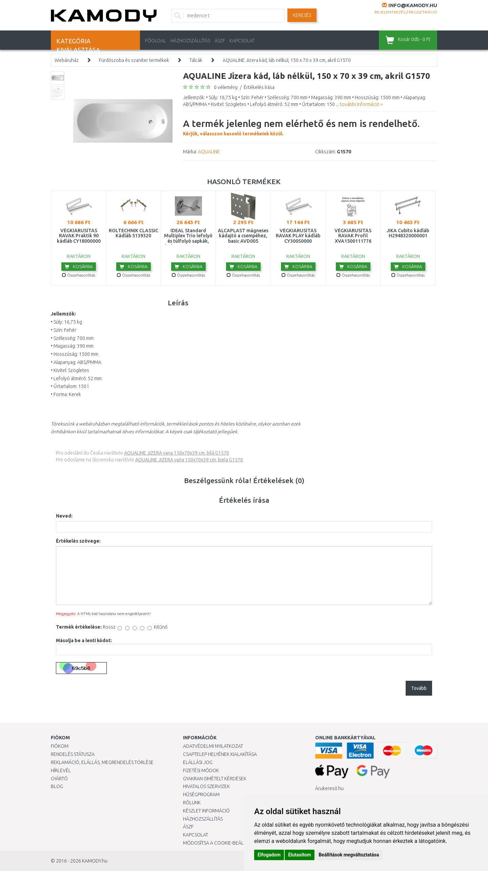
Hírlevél (61, 770)
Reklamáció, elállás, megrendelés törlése (102, 762)
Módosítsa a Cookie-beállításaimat (225, 843)
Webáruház (67, 60)
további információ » (361, 104)
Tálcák (195, 60)
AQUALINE (209, 151)
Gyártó (59, 778)
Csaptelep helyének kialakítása (220, 754)
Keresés (302, 15)
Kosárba (79, 266)
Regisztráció (423, 12)
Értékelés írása (259, 87)
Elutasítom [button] (299, 854)
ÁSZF (220, 40)
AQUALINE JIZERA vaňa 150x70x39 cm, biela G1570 (189, 459)
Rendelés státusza (73, 754)
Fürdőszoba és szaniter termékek (134, 60)
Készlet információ (206, 810)
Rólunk (192, 802)
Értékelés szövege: (78, 541)
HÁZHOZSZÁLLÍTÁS (190, 40)
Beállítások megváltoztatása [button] (349, 854)
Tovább (419, 688)
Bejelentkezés (389, 12)
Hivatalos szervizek (206, 786)
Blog (57, 786)
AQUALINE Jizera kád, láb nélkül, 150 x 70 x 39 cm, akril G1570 (287, 60)
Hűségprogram (201, 794)
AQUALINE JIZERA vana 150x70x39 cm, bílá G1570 (176, 453)
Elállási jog (197, 762)
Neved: (64, 516)
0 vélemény (226, 87)
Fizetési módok (201, 770)
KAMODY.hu (94, 861)
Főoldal (155, 40)
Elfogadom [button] (269, 854)
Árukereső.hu (329, 788)
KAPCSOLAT (242, 40)
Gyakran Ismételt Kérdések (214, 778)
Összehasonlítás (78, 275)
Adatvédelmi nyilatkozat (213, 746)
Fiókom (59, 746)
